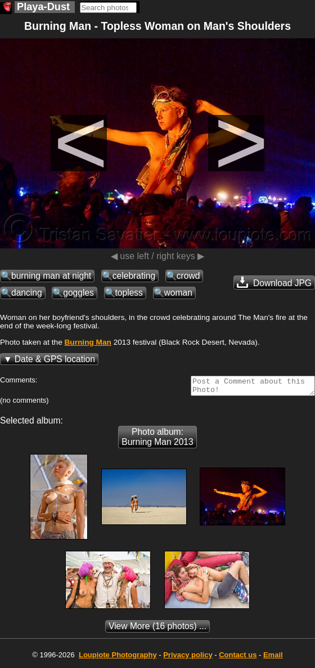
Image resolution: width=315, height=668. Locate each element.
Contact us (237, 658)
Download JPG (274, 282)
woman (178, 292)
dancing (26, 292)
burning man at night (51, 275)
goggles (78, 292)
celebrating (133, 275)
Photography (118, 658)
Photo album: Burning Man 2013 (157, 440)
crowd (188, 275)
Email (273, 658)
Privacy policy (187, 658)
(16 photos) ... (157, 629)
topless (129, 292)
